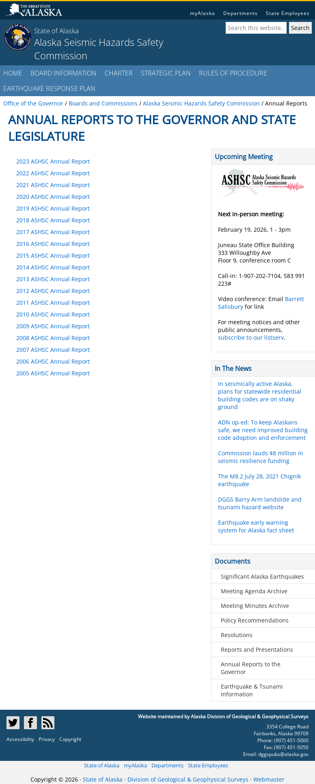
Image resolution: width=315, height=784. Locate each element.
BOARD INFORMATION (63, 73)
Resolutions (236, 635)
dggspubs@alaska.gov (283, 754)
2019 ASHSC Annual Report (53, 208)
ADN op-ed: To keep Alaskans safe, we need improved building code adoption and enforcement (263, 430)
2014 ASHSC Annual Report (53, 267)
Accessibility (20, 739)
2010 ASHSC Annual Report (53, 314)
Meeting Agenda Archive (254, 591)
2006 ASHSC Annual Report (53, 361)
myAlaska (202, 13)
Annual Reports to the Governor (250, 668)
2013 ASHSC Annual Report (53, 279)
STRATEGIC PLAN (166, 73)
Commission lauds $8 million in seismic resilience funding (260, 457)
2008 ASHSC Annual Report (53, 338)
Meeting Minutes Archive (255, 606)
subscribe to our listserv (251, 337)
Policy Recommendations (255, 620)
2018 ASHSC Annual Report (53, 220)
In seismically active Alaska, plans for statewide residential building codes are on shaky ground (259, 395)
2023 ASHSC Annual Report (53, 161)
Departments (240, 13)
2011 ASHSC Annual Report (53, 302)
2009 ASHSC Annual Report (53, 326)
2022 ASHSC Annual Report (53, 173)
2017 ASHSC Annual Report (53, 232)
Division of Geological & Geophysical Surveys (187, 779)
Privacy (47, 739)
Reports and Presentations (257, 649)
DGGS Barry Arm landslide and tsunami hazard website (260, 503)
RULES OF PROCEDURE (233, 73)
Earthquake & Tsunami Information (252, 690)
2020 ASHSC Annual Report (53, 196)
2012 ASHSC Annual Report (53, 291)
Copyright (70, 739)
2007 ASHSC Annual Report (53, 349)
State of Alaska (56, 30)
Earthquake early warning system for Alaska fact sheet (256, 526)
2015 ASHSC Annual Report (53, 255)
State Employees (288, 13)
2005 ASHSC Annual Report (53, 373)
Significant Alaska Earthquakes (262, 576)
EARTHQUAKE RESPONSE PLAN (49, 88)
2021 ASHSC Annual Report (53, 185)
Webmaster (269, 779)
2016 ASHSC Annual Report (53, 244)
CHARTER (119, 73)
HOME (12, 73)
